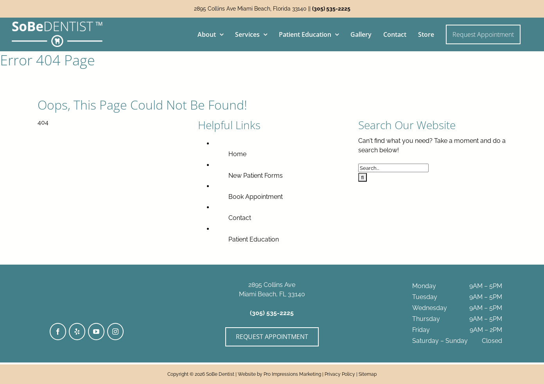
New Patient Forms (255, 175)
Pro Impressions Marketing (292, 374)
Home (237, 154)
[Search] (362, 177)
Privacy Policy (340, 374)
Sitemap (368, 374)
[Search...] (393, 168)
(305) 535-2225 (331, 8)
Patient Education (253, 239)
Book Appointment (255, 196)
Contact (239, 218)
